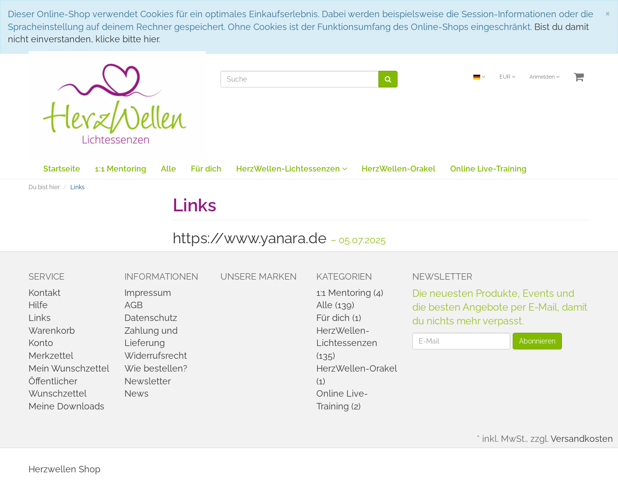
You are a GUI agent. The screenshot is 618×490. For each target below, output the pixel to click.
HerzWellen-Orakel (398, 168)
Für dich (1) (338, 318)
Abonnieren (537, 341)
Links (40, 318)
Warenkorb (52, 330)
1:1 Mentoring (120, 168)
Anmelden (544, 77)
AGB (133, 305)
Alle (168, 168)
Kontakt (45, 293)
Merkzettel (51, 355)
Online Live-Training (488, 168)
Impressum (147, 293)
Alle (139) (335, 305)
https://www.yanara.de (250, 238)
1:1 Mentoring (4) (349, 293)
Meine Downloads (66, 406)
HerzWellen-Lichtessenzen (291, 168)
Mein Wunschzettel (69, 368)
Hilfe (38, 305)
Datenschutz (150, 318)
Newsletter (147, 381)
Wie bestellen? (155, 368)
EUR (507, 77)
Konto (41, 343)
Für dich (206, 168)
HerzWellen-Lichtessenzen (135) (346, 343)
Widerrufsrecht (155, 355)
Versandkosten (582, 438)
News (136, 393)
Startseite (61, 168)
